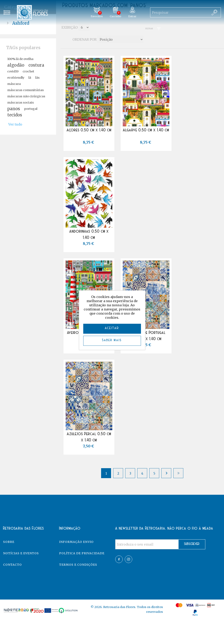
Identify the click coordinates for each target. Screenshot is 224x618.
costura (36, 65)
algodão (15, 65)
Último (178, 473)
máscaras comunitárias (25, 90)
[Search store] (179, 12)
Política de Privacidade (81, 553)
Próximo (166, 473)
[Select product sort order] (120, 39)
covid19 (12, 71)
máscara (14, 84)
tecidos (14, 115)
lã (29, 77)
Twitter (128, 559)
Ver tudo (15, 124)
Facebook (119, 559)
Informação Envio (76, 542)
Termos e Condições (78, 565)
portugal (30, 109)
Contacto (12, 565)
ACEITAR (112, 328)
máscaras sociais (20, 102)
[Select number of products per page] (83, 27)
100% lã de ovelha (20, 59)
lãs (37, 77)
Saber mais (112, 340)
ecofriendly (15, 77)
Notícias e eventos (21, 553)
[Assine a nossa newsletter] (147, 544)
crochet (28, 71)
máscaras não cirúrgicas (26, 96)
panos (13, 108)
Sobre (8, 542)
